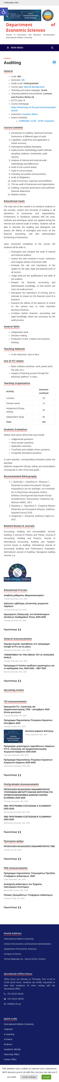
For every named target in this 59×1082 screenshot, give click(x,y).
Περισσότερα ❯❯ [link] (12, 629)
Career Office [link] (10, 1059)
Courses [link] (7, 58)
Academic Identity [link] (12, 1049)
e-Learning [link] (9, 1034)
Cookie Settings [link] (29, 1077)
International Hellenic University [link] (19, 1024)
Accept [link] (46, 1077)
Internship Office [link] (11, 1054)
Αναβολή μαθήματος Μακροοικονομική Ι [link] (24, 595)
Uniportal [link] (8, 1029)
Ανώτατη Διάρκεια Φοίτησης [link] (39, 731)
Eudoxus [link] (8, 1044)
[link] (4, 12)
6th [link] (23, 80)
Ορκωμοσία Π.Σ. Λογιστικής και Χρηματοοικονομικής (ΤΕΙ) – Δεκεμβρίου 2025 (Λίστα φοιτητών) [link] (27, 709)
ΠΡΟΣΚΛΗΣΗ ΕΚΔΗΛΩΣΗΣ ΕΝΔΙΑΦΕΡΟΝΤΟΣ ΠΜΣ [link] (29, 846)
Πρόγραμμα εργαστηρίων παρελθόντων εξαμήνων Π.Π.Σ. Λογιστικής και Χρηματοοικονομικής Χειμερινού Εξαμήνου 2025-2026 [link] (29, 749)
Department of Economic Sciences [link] (30, 27)
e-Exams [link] (8, 1039)
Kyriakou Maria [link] (29, 114)
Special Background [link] (34, 87)
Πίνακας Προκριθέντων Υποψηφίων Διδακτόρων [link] (28, 895)
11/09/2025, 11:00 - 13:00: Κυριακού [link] (36, 121)
